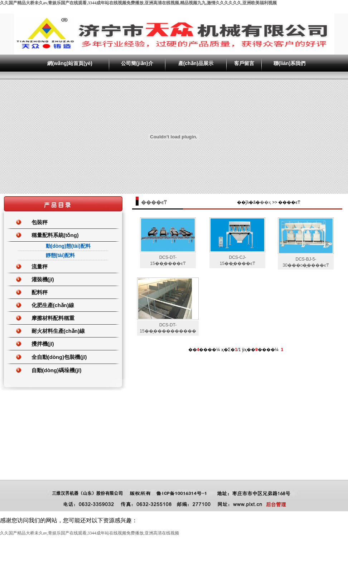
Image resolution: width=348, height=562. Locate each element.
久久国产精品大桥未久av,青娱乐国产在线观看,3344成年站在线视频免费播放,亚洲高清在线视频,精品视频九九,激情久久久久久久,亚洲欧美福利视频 (138, 2)
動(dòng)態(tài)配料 (68, 246)
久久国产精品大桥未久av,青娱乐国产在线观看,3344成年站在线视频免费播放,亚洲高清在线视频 (89, 533)
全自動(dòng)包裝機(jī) (59, 357)
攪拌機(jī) (43, 344)
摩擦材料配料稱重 (53, 318)
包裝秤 (40, 222)
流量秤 (40, 266)
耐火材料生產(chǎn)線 (58, 331)
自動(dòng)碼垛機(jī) (57, 370)
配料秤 (40, 292)
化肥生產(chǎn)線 (53, 305)
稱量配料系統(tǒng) (55, 235)
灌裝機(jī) (43, 279)
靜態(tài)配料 (60, 255)
